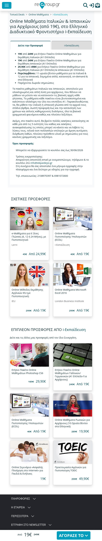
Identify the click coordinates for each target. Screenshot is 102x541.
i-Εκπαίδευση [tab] (71, 45)
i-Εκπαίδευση (60, 14)
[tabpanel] (51, 117)
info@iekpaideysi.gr (41, 162)
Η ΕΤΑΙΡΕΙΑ (18, 507)
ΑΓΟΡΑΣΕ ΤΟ (73, 535)
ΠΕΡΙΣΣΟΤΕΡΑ (19, 516)
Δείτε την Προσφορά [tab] (30, 45)
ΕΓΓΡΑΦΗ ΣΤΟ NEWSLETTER (28, 525)
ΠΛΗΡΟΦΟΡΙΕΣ (20, 498)
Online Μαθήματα (39, 14)
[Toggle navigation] (6, 5)
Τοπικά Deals (17, 14)
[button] (97, 6)
